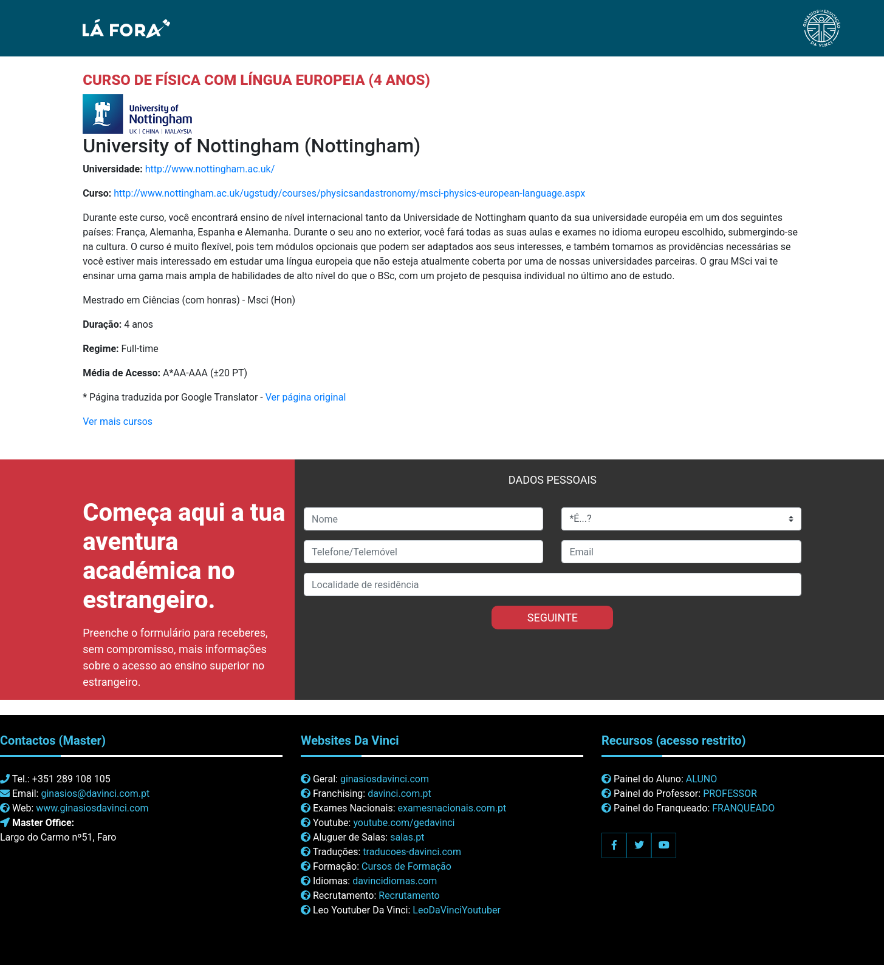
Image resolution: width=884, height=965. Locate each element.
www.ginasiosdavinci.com (92, 808)
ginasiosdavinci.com (384, 779)
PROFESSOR (730, 793)
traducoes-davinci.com (412, 852)
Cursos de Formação (406, 866)
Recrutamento (409, 895)
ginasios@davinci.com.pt (95, 793)
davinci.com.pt (399, 793)
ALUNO (701, 779)
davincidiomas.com (394, 881)
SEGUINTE (552, 617)
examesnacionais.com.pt (451, 808)
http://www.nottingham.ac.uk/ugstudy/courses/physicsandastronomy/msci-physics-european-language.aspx (349, 193)
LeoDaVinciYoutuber (457, 910)
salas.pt (407, 837)
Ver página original (306, 397)
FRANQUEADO (743, 808)
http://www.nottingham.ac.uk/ (210, 169)
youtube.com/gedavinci (403, 822)
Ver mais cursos (117, 421)
